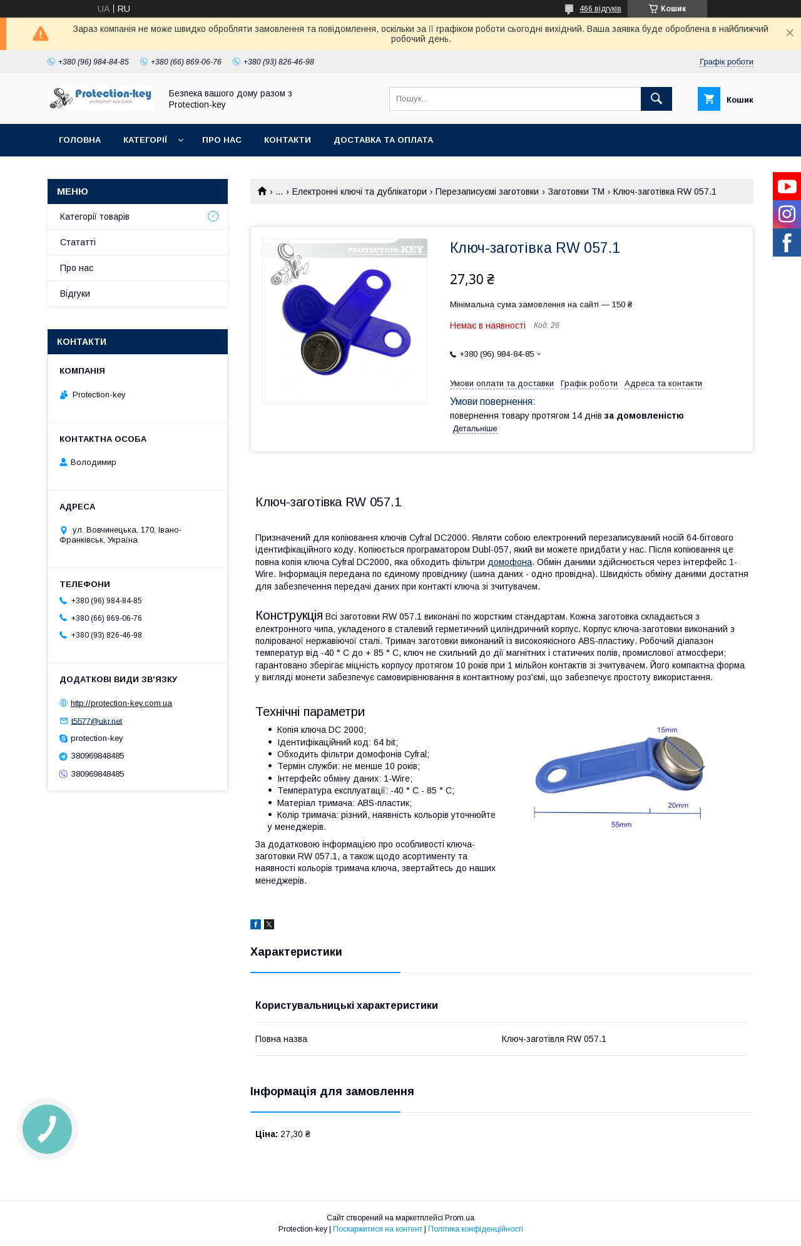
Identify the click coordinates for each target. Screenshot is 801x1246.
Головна (80, 140)
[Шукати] (656, 99)
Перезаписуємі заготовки (487, 191)
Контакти (287, 140)
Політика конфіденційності (475, 1229)
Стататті (78, 242)
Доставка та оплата (383, 140)
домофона (509, 562)
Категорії (145, 140)
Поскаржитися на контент (377, 1229)
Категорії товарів (95, 217)
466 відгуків (600, 8)
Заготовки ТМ (576, 191)
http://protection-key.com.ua (121, 703)
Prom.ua (459, 1217)
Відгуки (75, 294)
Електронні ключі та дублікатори (359, 191)
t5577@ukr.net (96, 720)
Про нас (222, 140)
